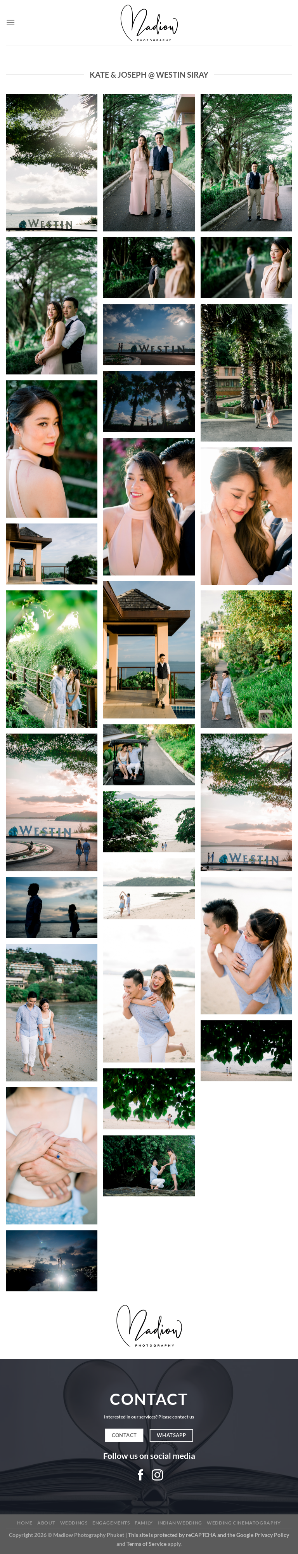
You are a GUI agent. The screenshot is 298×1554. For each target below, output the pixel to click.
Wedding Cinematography (244, 1523)
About (46, 1523)
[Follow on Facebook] (140, 1476)
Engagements (111, 1523)
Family (144, 1523)
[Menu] (10, 22)
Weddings (74, 1523)
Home (24, 1523)
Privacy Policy (272, 1534)
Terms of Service (146, 1543)
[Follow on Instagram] (157, 1476)
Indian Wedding (180, 1523)
